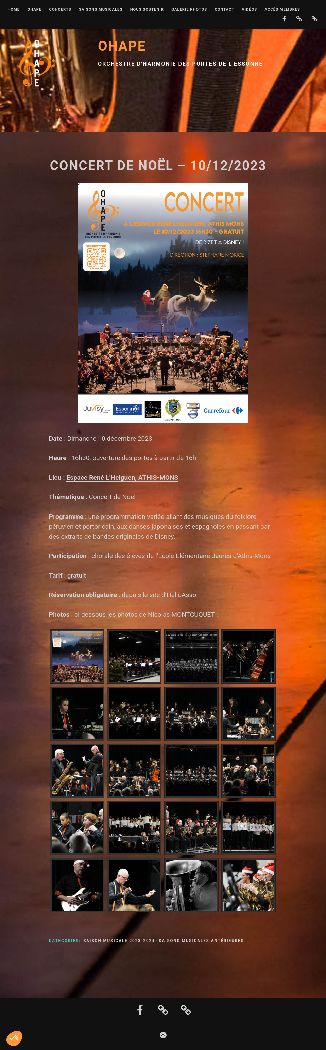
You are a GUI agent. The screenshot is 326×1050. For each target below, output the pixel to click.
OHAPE (34, 9)
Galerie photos (189, 9)
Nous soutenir (147, 9)
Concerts (60, 9)
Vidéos (249, 9)
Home (13, 9)
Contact (224, 9)
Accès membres (282, 9)
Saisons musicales (100, 9)
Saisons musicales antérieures (201, 940)
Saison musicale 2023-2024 (119, 940)
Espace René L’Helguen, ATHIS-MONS (122, 477)
